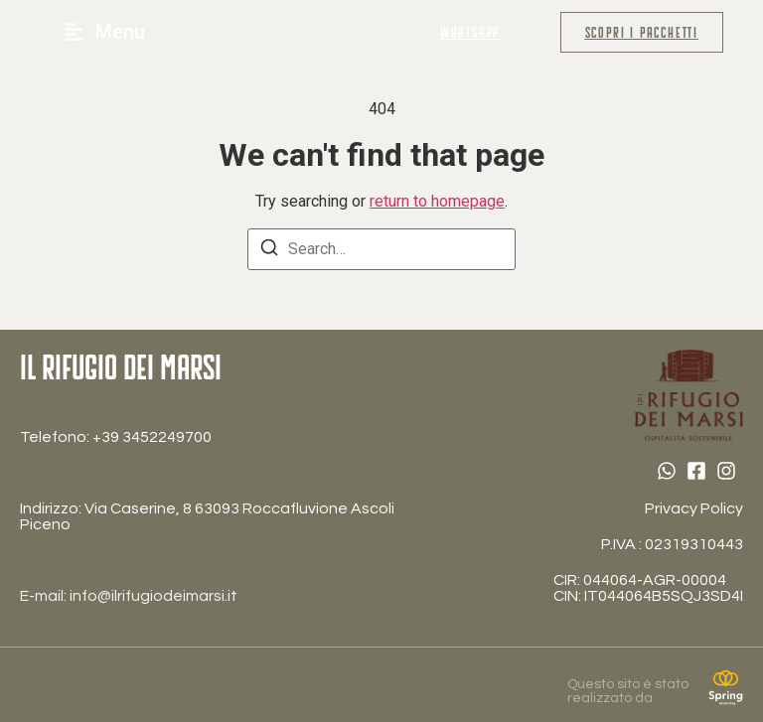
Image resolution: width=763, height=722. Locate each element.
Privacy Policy (694, 508)
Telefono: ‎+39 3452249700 (116, 437)
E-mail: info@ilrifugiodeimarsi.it (128, 596)
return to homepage (437, 201)
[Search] (269, 250)
